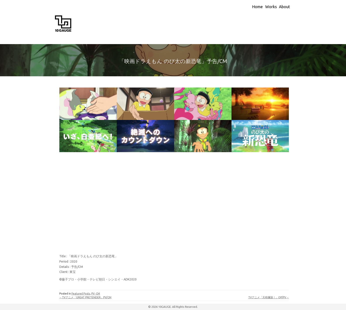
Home (257, 6)
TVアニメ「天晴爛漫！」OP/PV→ (268, 297)
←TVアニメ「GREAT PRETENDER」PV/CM (85, 297)
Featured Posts (80, 293)
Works (271, 6)
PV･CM (95, 293)
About (284, 6)
